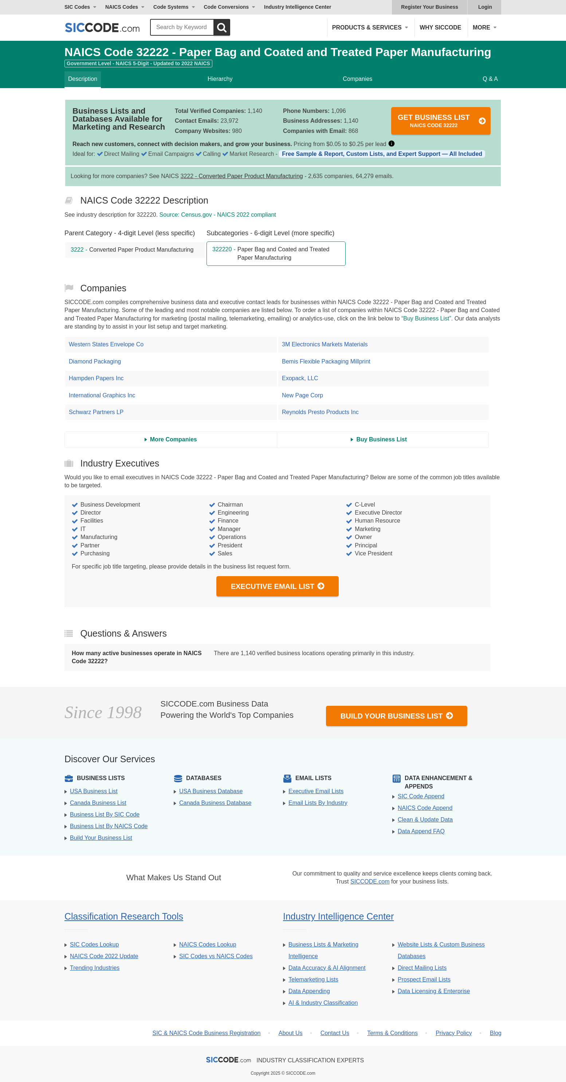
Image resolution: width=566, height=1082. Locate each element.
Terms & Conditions (392, 1033)
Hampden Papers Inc (96, 378)
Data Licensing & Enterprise (434, 991)
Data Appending (309, 991)
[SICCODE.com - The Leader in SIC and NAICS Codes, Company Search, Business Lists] (110, 27)
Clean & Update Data (425, 820)
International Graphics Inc (102, 395)
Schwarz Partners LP (96, 412)
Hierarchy (220, 79)
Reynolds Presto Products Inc (320, 412)
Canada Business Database (215, 803)
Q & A (490, 79)
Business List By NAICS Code (109, 826)
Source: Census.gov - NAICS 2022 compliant (218, 215)
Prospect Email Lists (424, 979)
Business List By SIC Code (104, 814)
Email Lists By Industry (317, 803)
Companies (357, 79)
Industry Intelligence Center (297, 7)
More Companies (173, 439)
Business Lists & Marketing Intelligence (323, 950)
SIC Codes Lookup (94, 944)
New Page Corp (302, 395)
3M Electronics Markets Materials (325, 344)
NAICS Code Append (425, 808)
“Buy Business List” (426, 318)
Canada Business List (98, 803)
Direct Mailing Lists (422, 968)
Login (485, 7)
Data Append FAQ (421, 831)
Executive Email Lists (315, 791)
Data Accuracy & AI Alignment (327, 968)
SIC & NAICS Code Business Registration (206, 1033)
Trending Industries (94, 968)
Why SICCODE (440, 27)
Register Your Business (429, 7)
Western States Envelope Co (106, 344)
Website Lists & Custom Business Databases (441, 950)
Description (82, 79)
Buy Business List (381, 439)
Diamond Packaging (95, 361)
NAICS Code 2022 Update (104, 956)
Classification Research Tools (123, 916)
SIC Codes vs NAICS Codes (216, 956)
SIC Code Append (421, 796)
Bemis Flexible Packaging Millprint (326, 361)
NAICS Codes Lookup (207, 944)
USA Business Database (211, 791)
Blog (496, 1033)
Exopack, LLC (300, 378)
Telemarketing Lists (313, 979)
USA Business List (94, 791)
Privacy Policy (454, 1033)
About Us (291, 1033)
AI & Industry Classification (323, 1003)
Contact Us (335, 1033)
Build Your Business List (397, 716)
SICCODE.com (370, 881)
